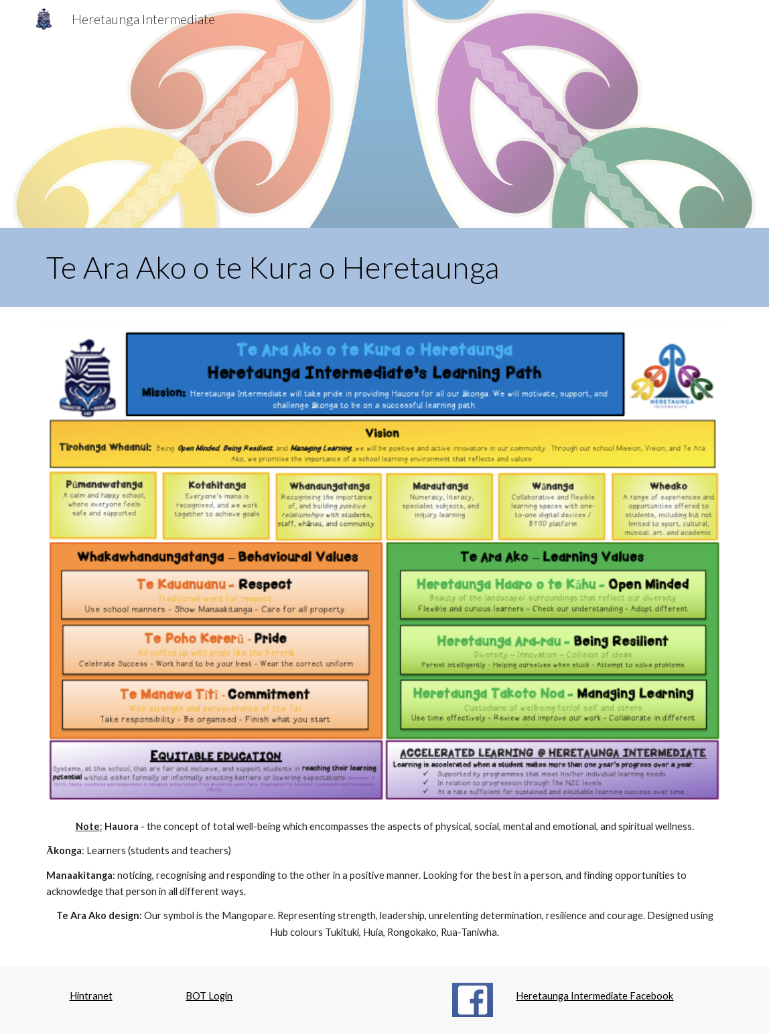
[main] (384, 267)
